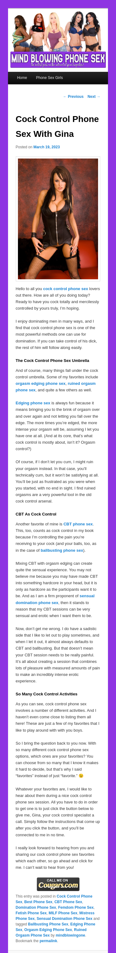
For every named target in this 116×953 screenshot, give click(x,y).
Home (22, 78)
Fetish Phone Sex (31, 913)
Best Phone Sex (38, 902)
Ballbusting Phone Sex (48, 924)
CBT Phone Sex (68, 902)
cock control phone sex (65, 288)
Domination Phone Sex (36, 907)
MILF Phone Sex (63, 913)
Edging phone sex (33, 403)
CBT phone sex (78, 524)
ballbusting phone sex (62, 550)
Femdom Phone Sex (76, 907)
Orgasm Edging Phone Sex (48, 930)
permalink (48, 941)
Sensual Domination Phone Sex (64, 918)
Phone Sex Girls (49, 78)
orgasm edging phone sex (41, 383)
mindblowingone (70, 935)
